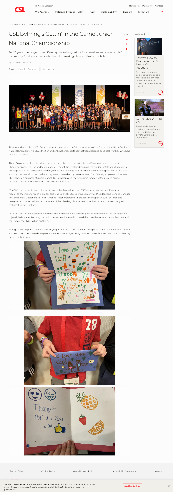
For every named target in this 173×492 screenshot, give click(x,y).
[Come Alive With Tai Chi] (149, 123)
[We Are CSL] (18, 24)
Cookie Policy (48, 471)
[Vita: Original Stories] (33, 24)
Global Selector (44, 6)
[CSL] (10, 24)
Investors (143, 12)
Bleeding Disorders (28, 69)
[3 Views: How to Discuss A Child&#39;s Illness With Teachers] (149, 67)
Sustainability (110, 12)
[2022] (45, 24)
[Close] (169, 488)
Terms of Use (16, 471)
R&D (94, 12)
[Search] (161, 12)
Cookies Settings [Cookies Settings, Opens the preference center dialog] (132, 488)
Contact (159, 6)
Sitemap (158, 471)
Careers (129, 12)
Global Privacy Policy (83, 471)
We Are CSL (43, 12)
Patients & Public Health (71, 12)
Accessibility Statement (124, 471)
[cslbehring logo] (20, 10)
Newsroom (134, 6)
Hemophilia (48, 69)
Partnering (147, 6)
